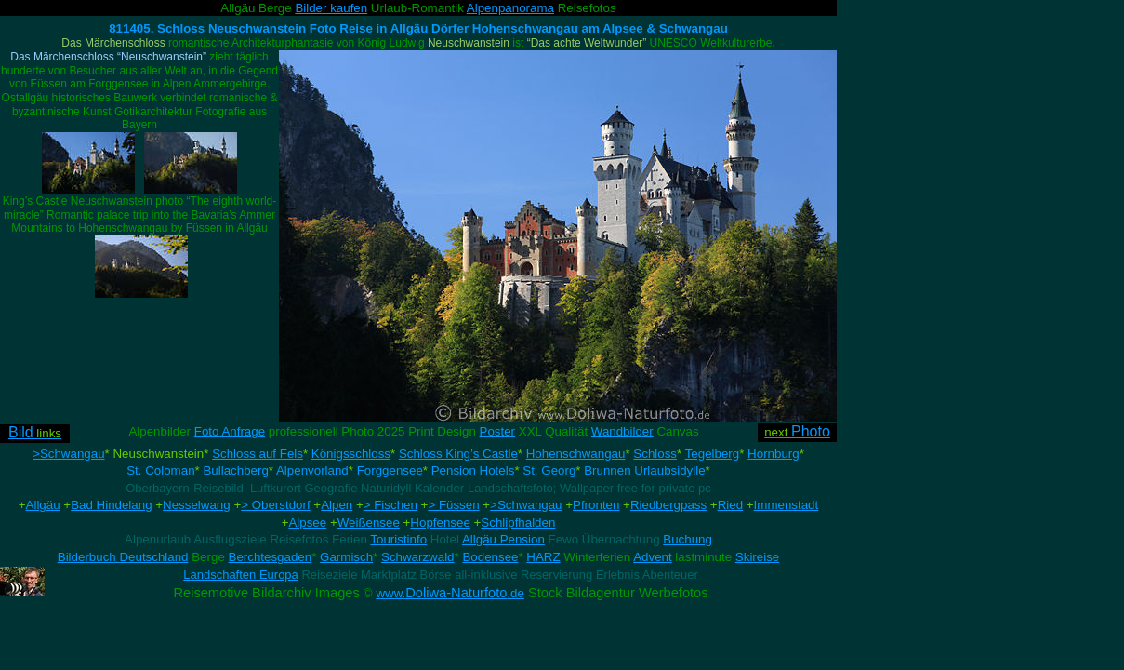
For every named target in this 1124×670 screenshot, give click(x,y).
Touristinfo (398, 539)
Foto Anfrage (229, 431)
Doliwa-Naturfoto (450, 592)
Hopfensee (439, 522)
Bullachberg (235, 470)
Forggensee (390, 470)
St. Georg (548, 470)
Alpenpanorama (510, 8)
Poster (498, 431)
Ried (730, 505)
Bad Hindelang (111, 505)
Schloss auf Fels (257, 454)
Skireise (757, 557)
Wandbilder (622, 431)
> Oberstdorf (275, 505)
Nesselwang (197, 505)
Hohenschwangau (576, 454)
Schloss (655, 454)
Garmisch (346, 557)
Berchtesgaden (270, 557)
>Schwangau (68, 454)
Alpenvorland (312, 470)
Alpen (336, 505)
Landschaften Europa (240, 575)
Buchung (687, 539)
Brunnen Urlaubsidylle (644, 470)
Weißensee (368, 522)
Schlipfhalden (518, 522)
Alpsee (307, 522)
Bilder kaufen (331, 8)
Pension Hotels (473, 470)
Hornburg (773, 454)
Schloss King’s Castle (458, 454)
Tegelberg (712, 454)
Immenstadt (786, 505)
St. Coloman (160, 470)
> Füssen (453, 505)
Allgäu (43, 505)
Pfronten (596, 505)
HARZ (543, 557)
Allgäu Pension (503, 539)
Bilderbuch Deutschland (123, 557)
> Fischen (390, 505)
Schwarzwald (418, 557)
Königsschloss (350, 454)
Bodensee (490, 557)
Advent (652, 557)
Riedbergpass (668, 505)
